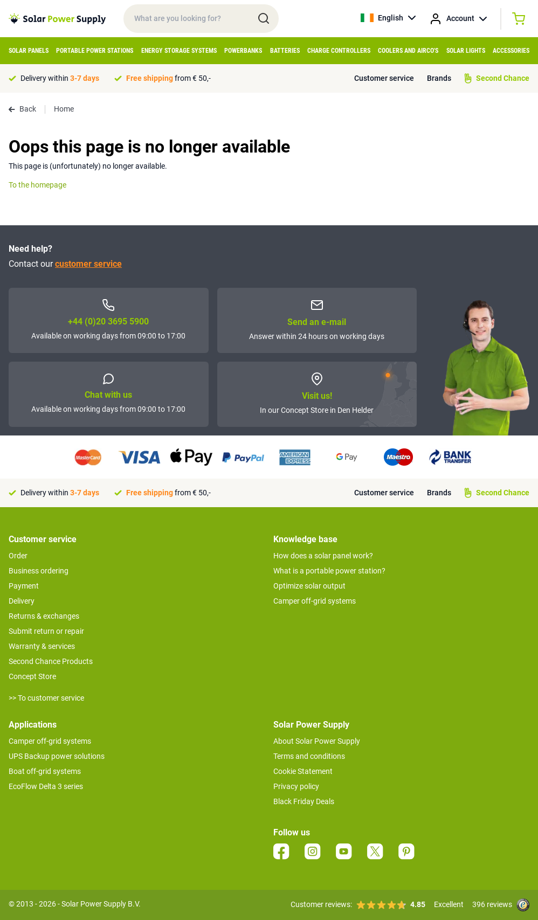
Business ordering (38, 570)
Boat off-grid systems (45, 771)
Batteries (285, 50)
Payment (24, 586)
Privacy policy (296, 786)
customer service (88, 264)
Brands (439, 78)
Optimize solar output (309, 586)
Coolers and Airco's (408, 50)
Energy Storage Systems (179, 50)
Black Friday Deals (303, 801)
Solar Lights (465, 50)
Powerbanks (243, 50)
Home (64, 109)
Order (18, 555)
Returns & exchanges (44, 616)
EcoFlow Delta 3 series (46, 786)
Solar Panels (29, 50)
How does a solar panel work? (323, 555)
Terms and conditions (309, 756)
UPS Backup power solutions (57, 756)
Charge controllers (338, 50)
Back (22, 109)
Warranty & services (42, 646)
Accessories (511, 50)
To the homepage (37, 185)
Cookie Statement (303, 771)
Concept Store (32, 676)
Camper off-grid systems (314, 601)
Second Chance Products (51, 661)
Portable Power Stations (94, 50)
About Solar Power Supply (316, 741)
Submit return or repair (46, 631)
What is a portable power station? (329, 570)
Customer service (384, 78)
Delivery (22, 601)
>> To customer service (46, 698)
